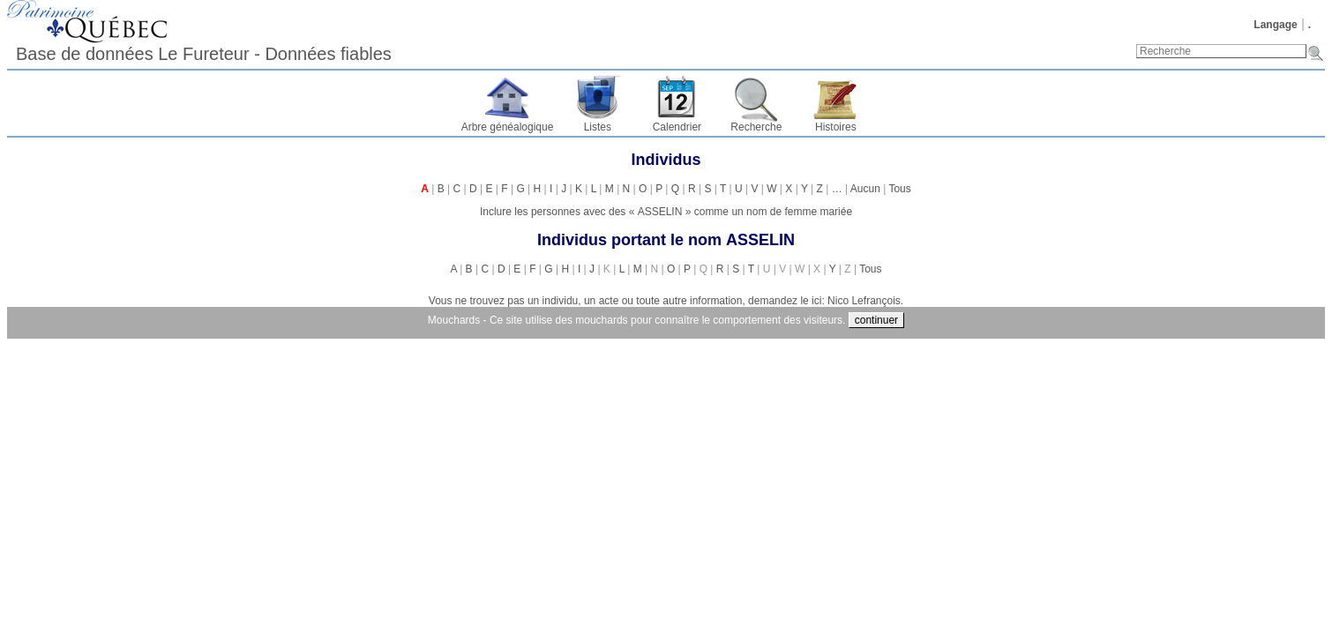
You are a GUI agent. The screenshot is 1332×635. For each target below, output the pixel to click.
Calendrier (677, 127)
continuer (876, 320)
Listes (597, 127)
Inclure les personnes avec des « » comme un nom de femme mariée (666, 211)
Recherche (756, 127)
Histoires (836, 127)
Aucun (865, 189)
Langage (1275, 25)
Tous (899, 189)
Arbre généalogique (507, 127)
